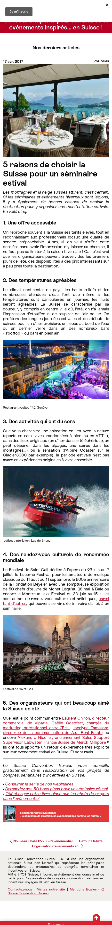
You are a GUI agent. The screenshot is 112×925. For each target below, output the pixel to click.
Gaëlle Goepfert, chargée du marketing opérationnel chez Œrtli (56, 725)
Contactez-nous (20, 889)
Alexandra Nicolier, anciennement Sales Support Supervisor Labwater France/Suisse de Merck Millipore (56, 740)
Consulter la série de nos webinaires (39, 784)
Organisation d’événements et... (56, 846)
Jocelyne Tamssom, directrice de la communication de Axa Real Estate (56, 730)
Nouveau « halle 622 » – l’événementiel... (44, 841)
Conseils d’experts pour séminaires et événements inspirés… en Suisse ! (56, 24)
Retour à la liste (91, 841)
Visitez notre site (51, 889)
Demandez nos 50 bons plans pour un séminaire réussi (56, 788)
